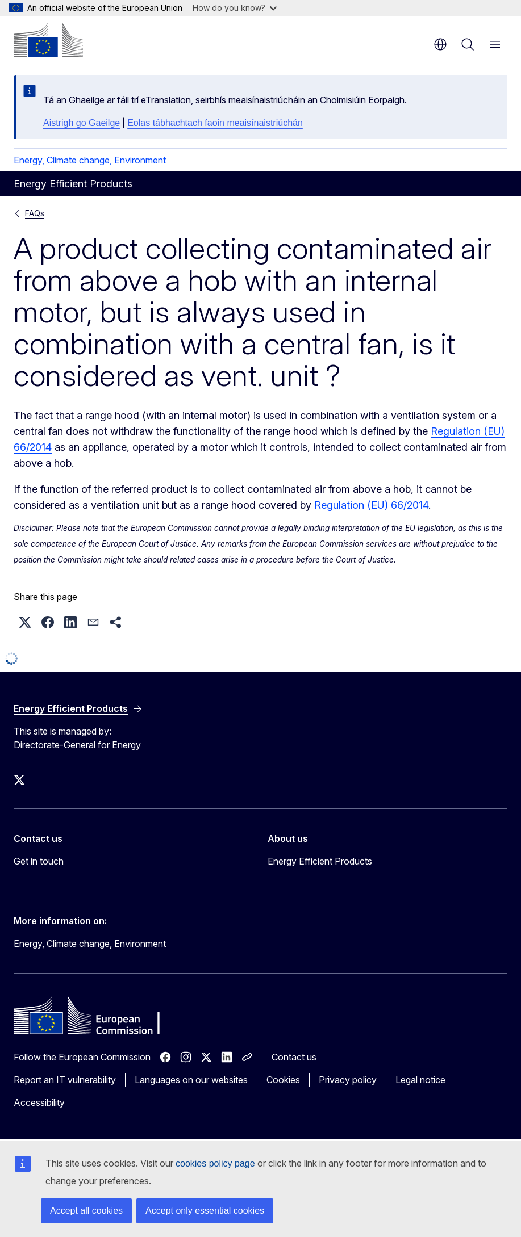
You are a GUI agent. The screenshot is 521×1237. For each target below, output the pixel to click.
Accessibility (39, 1102)
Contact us (294, 1057)
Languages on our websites (191, 1079)
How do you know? (235, 7)
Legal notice (420, 1079)
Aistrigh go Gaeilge (81, 123)
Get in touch (39, 861)
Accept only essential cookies (204, 1210)
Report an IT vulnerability (65, 1079)
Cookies (283, 1079)
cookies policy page (215, 1163)
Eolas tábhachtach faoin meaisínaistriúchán (215, 123)
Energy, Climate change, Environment (90, 160)
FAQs (34, 213)
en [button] (440, 44)
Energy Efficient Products (320, 861)
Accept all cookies (86, 1210)
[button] (25, 622)
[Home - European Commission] (48, 40)
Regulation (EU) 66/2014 (371, 505)
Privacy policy (348, 1079)
